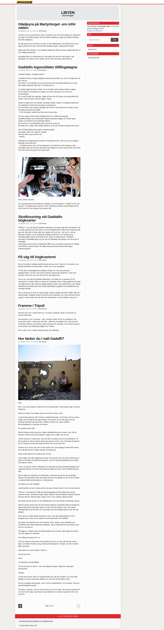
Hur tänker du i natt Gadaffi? (41, 338)
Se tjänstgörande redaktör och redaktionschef (36, 621)
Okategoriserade (93, 57)
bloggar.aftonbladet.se (94, 31)
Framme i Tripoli (31, 306)
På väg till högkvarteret (37, 257)
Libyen (68, 12)
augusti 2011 (92, 49)
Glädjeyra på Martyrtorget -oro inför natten (47, 26)
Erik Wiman (43, 31)
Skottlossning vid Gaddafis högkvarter (40, 218)
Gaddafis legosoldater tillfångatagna (47, 67)
